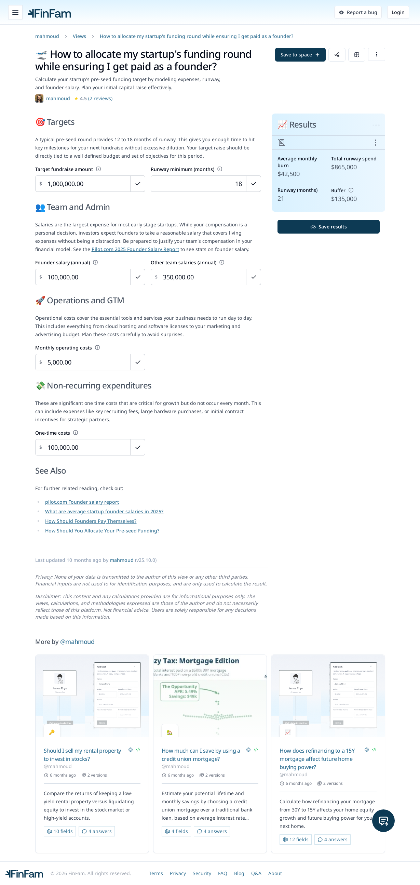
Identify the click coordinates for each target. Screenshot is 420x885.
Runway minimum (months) (186, 169)
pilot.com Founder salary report (82, 502)
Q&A (256, 873)
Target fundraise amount (68, 169)
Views (79, 36)
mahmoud (47, 36)
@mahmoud (77, 641)
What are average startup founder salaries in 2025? (104, 511)
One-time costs (56, 433)
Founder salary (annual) (66, 262)
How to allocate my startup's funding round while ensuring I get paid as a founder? (196, 36)
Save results (328, 226)
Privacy (178, 873)
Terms (156, 873)
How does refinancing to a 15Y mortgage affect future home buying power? (317, 759)
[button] (47, 36)
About (275, 873)
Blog (239, 873)
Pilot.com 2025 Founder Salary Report (135, 249)
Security (202, 873)
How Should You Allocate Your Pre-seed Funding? (102, 530)
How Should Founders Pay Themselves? (90, 521)
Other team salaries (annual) (188, 262)
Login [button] (398, 12)
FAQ (222, 873)
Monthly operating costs (67, 347)
